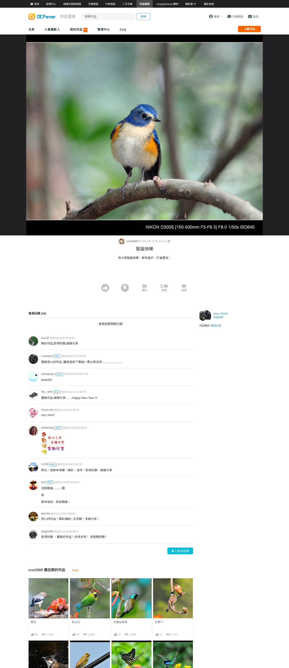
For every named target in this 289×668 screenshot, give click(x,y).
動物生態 (216, 325)
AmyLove (47, 409)
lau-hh (45, 338)
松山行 (76, 622)
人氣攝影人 (52, 29)
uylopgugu (48, 373)
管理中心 (103, 29)
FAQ (123, 29)
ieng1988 (47, 531)
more (75, 570)
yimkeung (47, 427)
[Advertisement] (144, 273)
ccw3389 (129, 241)
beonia (45, 513)
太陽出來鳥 (120, 622)
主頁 (31, 29)
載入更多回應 (180, 551)
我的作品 (78, 30)
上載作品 (249, 29)
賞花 (33, 622)
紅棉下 (159, 622)
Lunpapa (47, 355)
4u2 (43, 482)
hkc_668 (46, 391)
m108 (45, 464)
